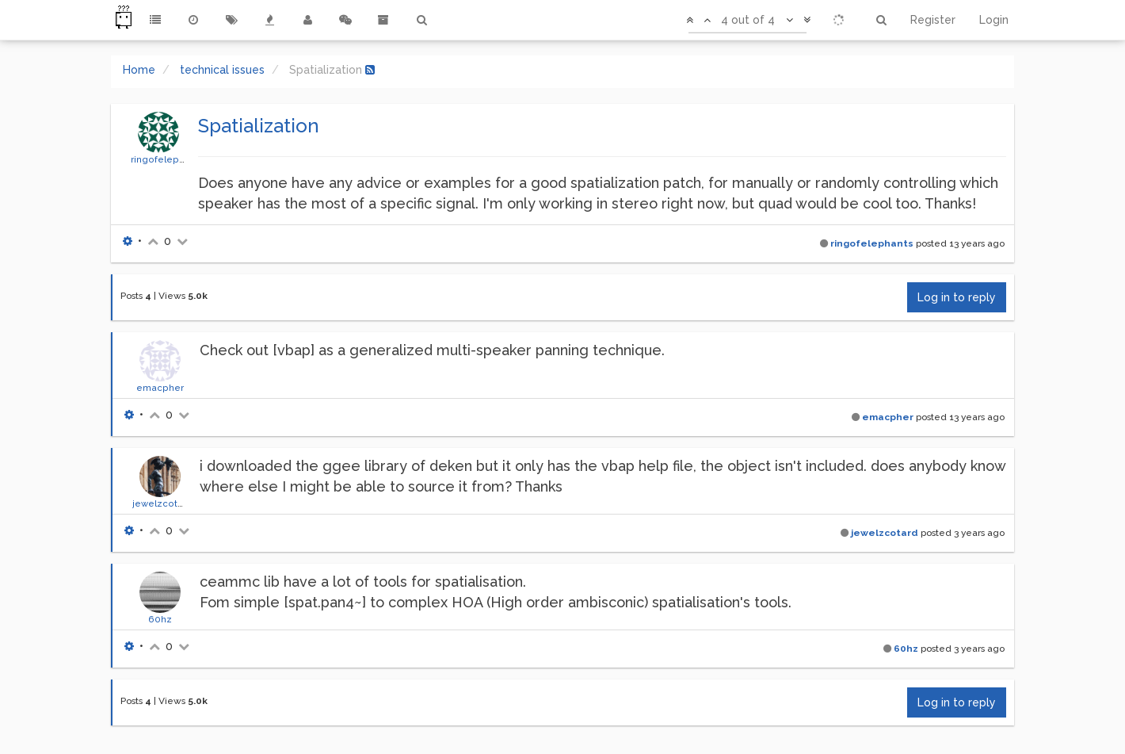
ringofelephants (167, 159)
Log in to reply (956, 297)
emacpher (160, 387)
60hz (160, 619)
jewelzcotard (162, 503)
